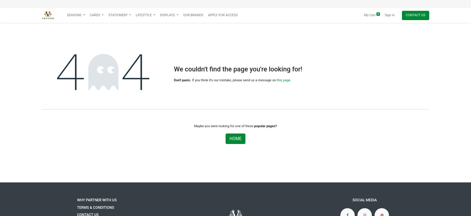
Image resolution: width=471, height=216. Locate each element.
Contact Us (415, 15)
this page (283, 80)
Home (235, 138)
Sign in (390, 15)
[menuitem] (193, 15)
